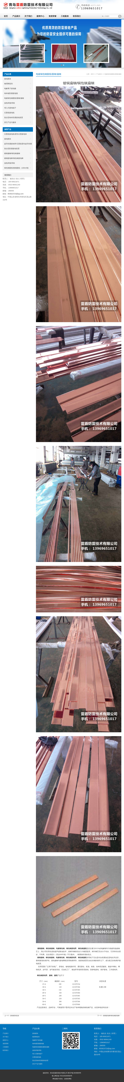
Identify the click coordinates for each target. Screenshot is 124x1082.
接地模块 (7, 79)
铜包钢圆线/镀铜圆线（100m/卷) (16, 168)
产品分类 (7, 74)
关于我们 (28, 16)
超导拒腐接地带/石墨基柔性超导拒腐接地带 (17, 144)
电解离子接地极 (10, 88)
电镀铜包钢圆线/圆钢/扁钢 (113, 74)
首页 (6, 16)
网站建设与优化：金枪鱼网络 (62, 1079)
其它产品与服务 (10, 122)
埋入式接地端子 (10, 108)
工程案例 (65, 16)
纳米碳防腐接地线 (11, 93)
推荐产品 (7, 129)
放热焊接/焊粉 (9, 103)
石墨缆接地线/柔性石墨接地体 (15, 134)
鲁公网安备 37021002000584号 (62, 1076)
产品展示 (16, 16)
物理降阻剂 (8, 84)
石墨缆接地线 (9, 113)
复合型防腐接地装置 (11, 149)
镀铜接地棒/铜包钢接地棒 (111, 1015)
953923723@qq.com (15, 194)
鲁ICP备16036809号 (74, 1073)
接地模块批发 (14, 1015)
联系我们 (77, 16)
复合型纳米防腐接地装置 (13, 117)
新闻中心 (40, 16)
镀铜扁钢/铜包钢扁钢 (12, 153)
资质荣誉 (52, 16)
